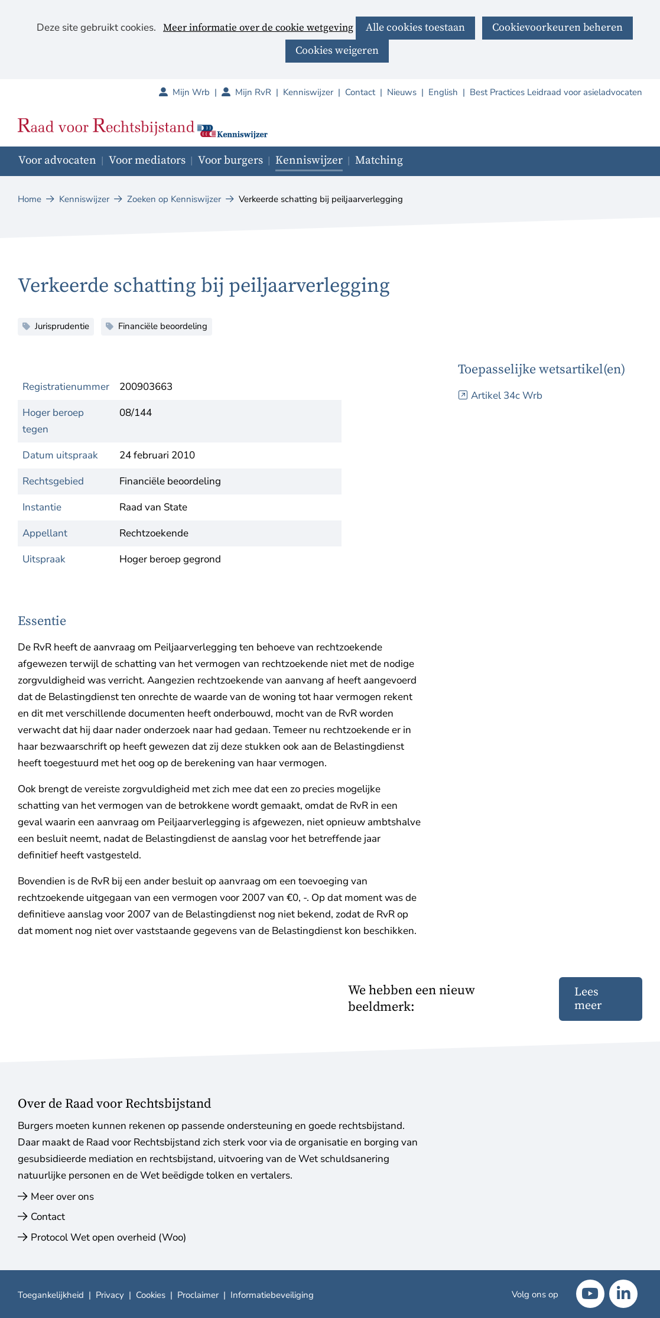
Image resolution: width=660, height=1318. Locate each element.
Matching (379, 160)
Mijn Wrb (197, 92)
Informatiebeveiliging (272, 1295)
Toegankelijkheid (51, 1295)
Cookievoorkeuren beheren (557, 27)
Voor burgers (230, 160)
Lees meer (588, 999)
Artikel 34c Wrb (506, 395)
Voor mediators (147, 160)
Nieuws (402, 92)
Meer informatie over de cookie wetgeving (258, 28)
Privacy (110, 1295)
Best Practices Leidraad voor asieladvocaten (556, 92)
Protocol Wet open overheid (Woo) (108, 1237)
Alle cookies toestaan (415, 27)
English (443, 92)
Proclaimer (198, 1295)
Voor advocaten (57, 160)
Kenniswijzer (308, 92)
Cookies (150, 1295)
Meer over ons (62, 1196)
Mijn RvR (259, 92)
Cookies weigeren (337, 50)
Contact (360, 92)
